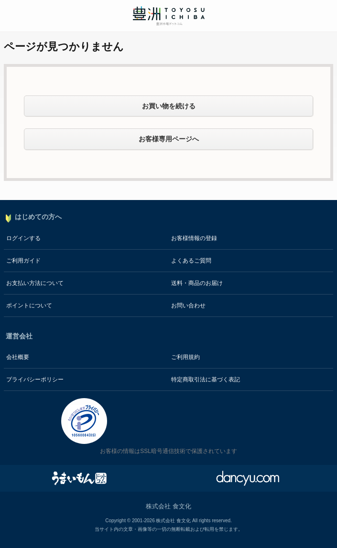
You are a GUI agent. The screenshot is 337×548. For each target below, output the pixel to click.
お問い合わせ (188, 305)
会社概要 (17, 357)
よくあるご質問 (191, 260)
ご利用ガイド (23, 260)
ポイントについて (29, 305)
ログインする (23, 238)
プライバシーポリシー (35, 379)
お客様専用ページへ (169, 139)
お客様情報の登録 (194, 238)
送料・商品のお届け (197, 283)
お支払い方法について (35, 283)
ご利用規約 (185, 357)
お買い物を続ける (169, 106)
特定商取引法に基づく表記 (205, 379)
